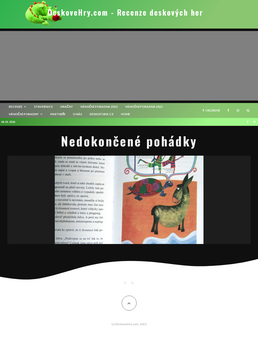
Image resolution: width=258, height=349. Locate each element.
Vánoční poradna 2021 (144, 106)
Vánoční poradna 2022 (99, 106)
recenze (15, 106)
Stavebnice (43, 106)
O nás (77, 114)
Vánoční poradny (24, 114)
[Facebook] (228, 110)
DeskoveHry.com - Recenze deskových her (125, 12)
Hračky (66, 106)
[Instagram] (238, 110)
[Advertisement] (129, 66)
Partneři (58, 114)
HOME (125, 114)
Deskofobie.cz (101, 114)
